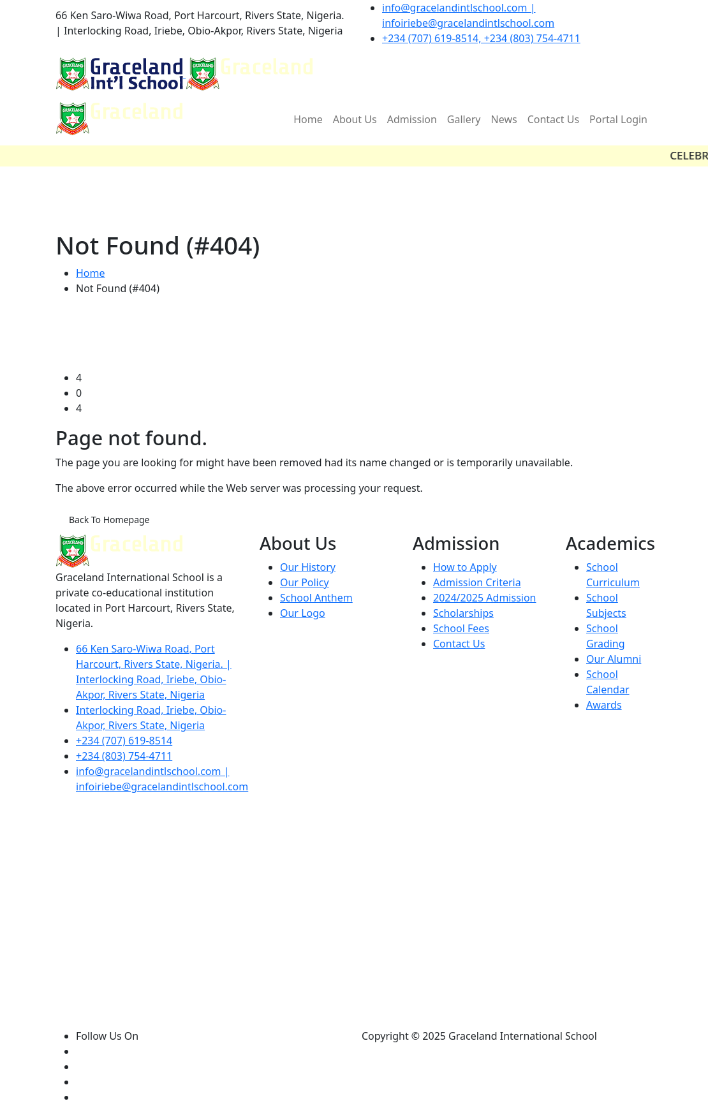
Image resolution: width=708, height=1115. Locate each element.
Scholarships (463, 613)
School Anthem (316, 598)
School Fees (461, 628)
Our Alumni (613, 659)
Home (308, 119)
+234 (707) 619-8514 (124, 741)
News (504, 119)
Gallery (464, 119)
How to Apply (465, 567)
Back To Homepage (109, 519)
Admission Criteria (477, 582)
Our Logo (302, 613)
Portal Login (618, 119)
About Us (355, 119)
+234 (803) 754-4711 (124, 756)
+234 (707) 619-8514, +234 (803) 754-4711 (481, 38)
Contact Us (553, 119)
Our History (308, 567)
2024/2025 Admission (484, 598)
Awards (604, 705)
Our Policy (304, 582)
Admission (412, 119)
